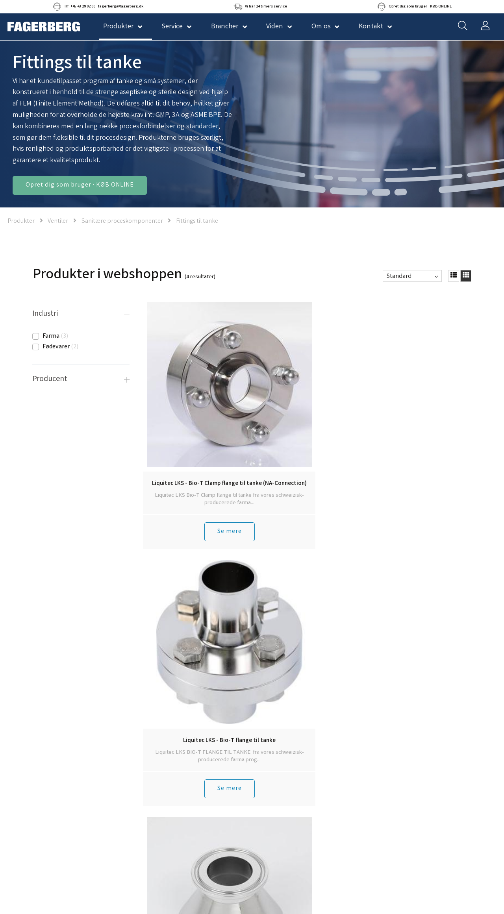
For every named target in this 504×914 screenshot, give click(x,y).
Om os (321, 27)
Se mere (182, 468)
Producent (49, 379)
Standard (399, 276)
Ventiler (58, 221)
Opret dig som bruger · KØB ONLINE (80, 185)
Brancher (224, 27)
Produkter (21, 221)
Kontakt (371, 27)
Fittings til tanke (197, 221)
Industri (45, 314)
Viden (274, 27)
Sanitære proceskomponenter (123, 221)
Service (172, 27)
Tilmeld (354, 820)
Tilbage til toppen (308, 497)
